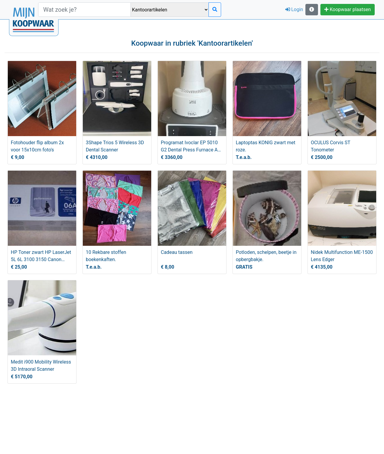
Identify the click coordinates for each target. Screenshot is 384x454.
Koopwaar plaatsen (347, 9)
